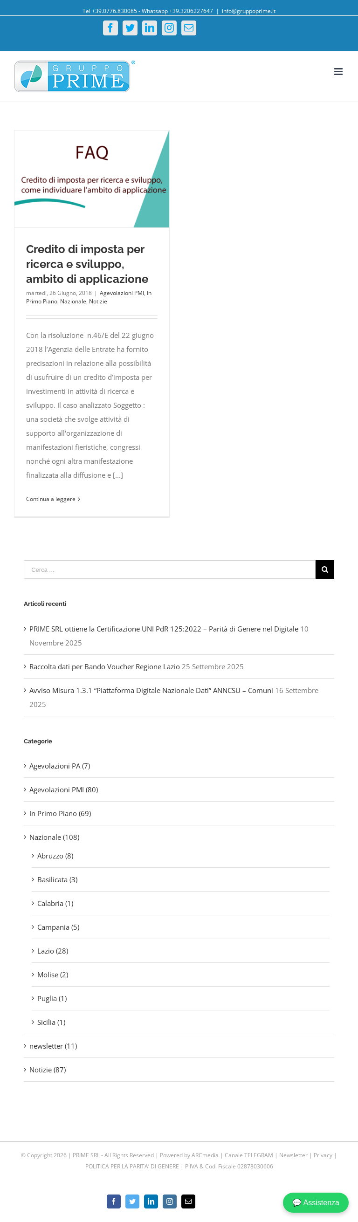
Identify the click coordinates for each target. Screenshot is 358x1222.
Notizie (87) (47, 1069)
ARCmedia (205, 1155)
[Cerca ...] (170, 569)
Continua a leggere (51, 499)
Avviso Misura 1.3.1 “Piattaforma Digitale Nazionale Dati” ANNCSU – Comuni (151, 690)
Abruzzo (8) (55, 855)
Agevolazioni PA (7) (59, 765)
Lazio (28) (52, 950)
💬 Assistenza (315, 1203)
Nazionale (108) (54, 837)
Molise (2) (52, 974)
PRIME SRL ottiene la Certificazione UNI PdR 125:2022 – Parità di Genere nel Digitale (163, 628)
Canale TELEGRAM (250, 1155)
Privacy (323, 1155)
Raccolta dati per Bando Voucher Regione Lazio (104, 666)
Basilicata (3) (57, 879)
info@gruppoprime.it (248, 11)
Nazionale (73, 301)
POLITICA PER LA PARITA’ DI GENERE (132, 1166)
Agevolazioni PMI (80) (63, 789)
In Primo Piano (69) (60, 813)
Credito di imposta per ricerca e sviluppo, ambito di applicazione (87, 264)
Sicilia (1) (51, 1022)
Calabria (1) (55, 903)
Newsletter (294, 1155)
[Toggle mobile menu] (339, 71)
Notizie (98, 301)
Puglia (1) (52, 998)
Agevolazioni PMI (122, 293)
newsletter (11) (53, 1045)
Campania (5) (58, 927)
